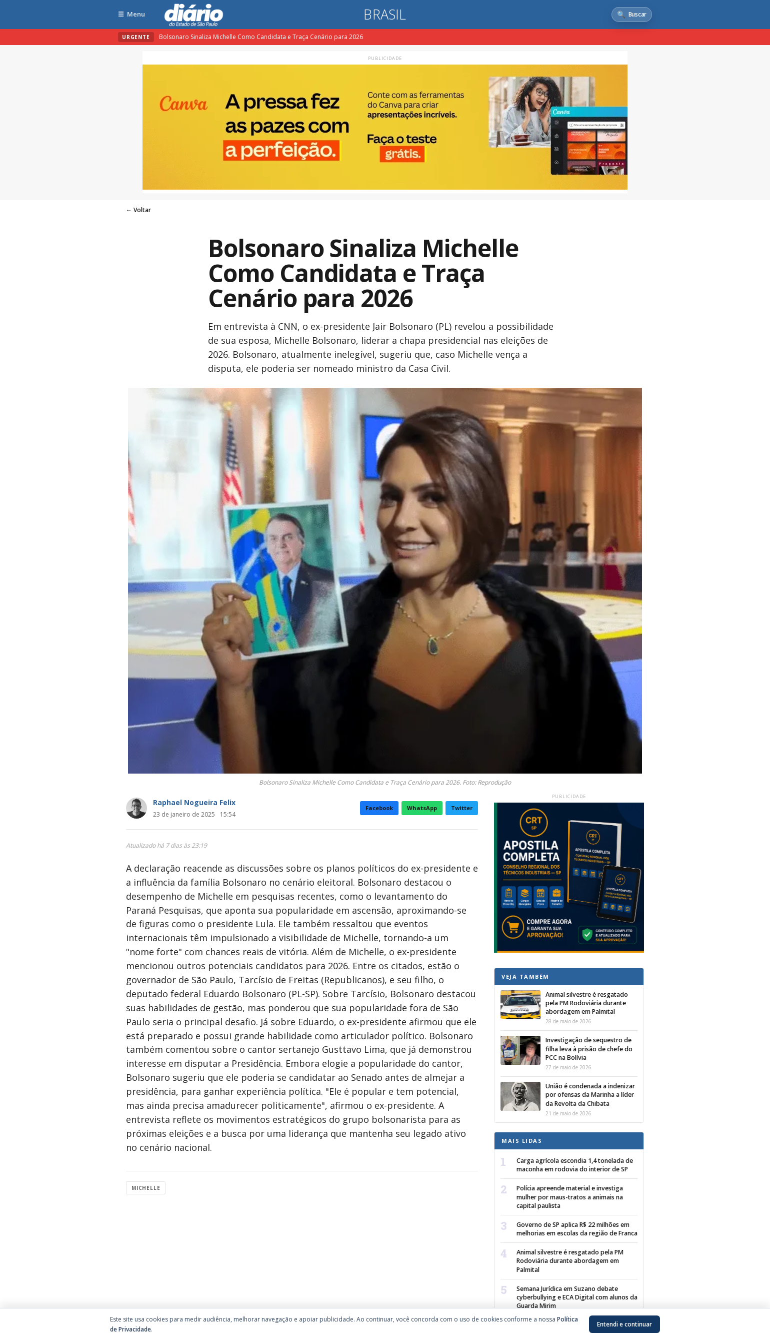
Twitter (461, 808)
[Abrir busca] (632, 14)
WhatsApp (422, 808)
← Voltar (138, 210)
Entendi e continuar (624, 1324)
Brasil (385, 14)
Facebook (379, 808)
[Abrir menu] (131, 14)
